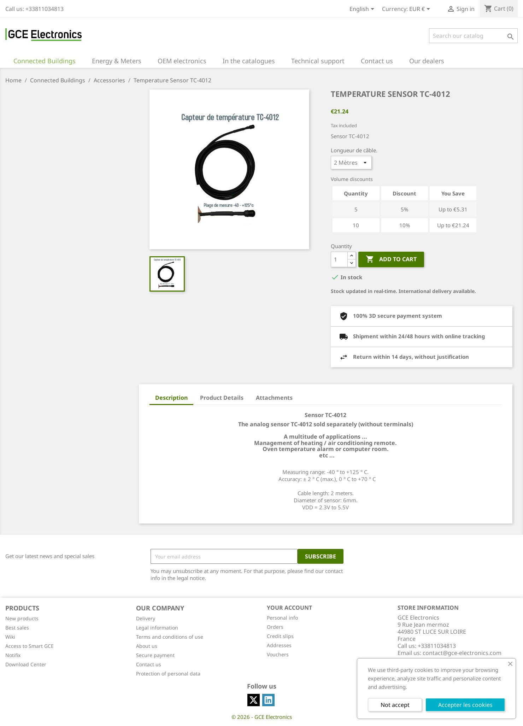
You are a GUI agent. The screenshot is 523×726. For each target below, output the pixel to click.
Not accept (395, 705)
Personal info (282, 617)
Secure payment (155, 655)
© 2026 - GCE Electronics (261, 716)
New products (22, 618)
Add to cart (391, 259)
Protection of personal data (168, 673)
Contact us (148, 664)
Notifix (12, 655)
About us (146, 646)
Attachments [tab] (274, 398)
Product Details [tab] (221, 398)
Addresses (279, 645)
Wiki (10, 636)
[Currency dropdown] (421, 9)
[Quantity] (339, 259)
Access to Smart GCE (29, 646)
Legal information (157, 627)
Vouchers (278, 654)
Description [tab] (171, 398)
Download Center (25, 664)
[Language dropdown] (363, 9)
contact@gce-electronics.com (462, 653)
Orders (275, 626)
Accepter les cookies (465, 705)
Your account (289, 607)
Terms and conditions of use (169, 636)
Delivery (145, 618)
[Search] (473, 35)
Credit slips (280, 636)
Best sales (17, 627)
